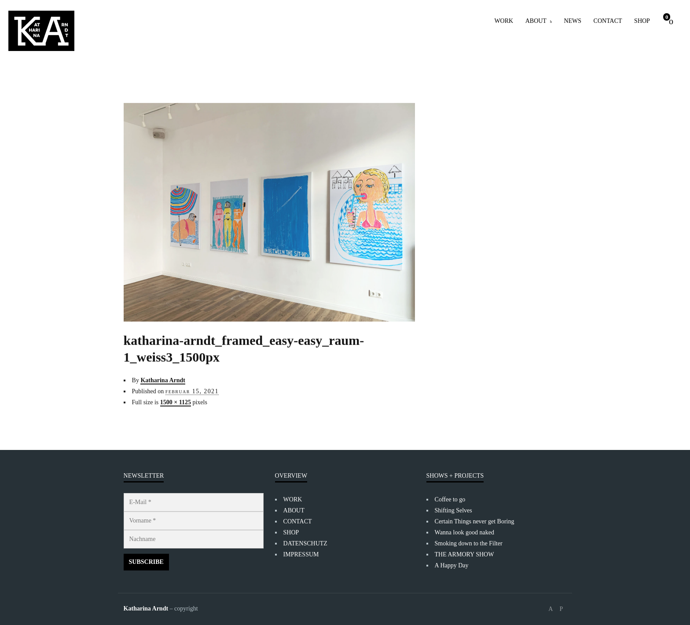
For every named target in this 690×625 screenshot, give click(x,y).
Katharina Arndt (162, 376)
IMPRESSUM (301, 554)
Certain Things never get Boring (474, 521)
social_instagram (561, 609)
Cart (667, 17)
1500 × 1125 (175, 398)
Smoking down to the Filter (469, 543)
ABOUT (536, 21)
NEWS (572, 21)
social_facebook (550, 609)
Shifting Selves (453, 510)
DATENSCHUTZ (305, 543)
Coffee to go (450, 499)
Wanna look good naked (464, 532)
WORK (503, 21)
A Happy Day (452, 565)
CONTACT (608, 21)
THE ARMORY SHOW (464, 554)
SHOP (642, 21)
